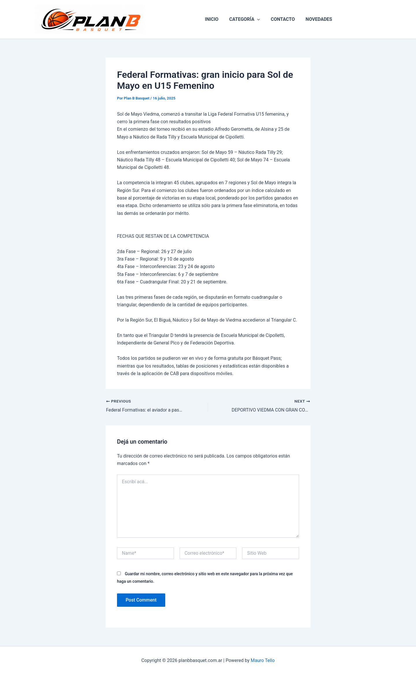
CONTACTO (282, 19)
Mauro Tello (262, 660)
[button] (258, 19)
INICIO (214, 19)
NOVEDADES (316, 19)
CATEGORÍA (245, 19)
